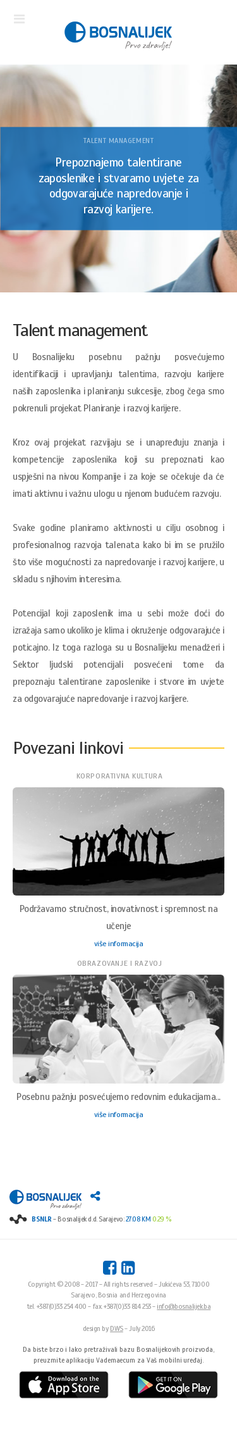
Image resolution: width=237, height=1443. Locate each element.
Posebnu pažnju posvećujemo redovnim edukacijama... (118, 1097)
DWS (116, 1328)
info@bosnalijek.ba (183, 1306)
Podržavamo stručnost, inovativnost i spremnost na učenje (119, 917)
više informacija (118, 943)
